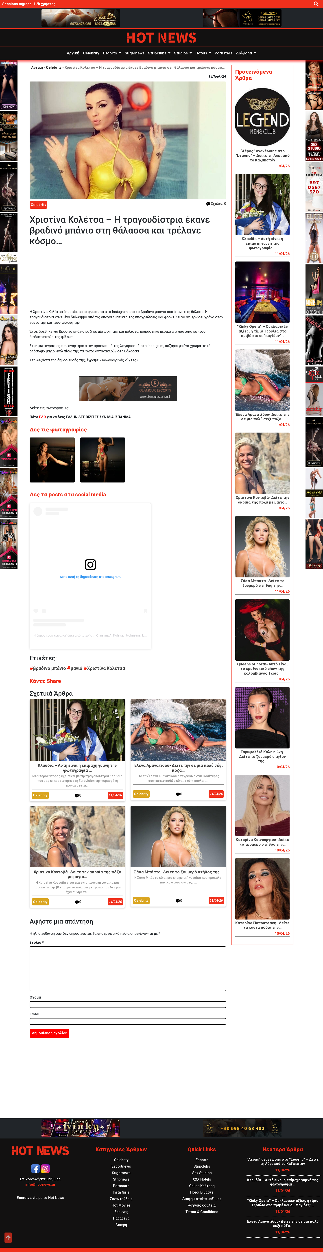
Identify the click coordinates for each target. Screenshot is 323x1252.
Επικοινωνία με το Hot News (40, 1198)
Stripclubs (157, 53)
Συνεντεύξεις (121, 1199)
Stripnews (121, 1179)
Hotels (201, 53)
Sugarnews (134, 53)
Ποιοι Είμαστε (202, 1192)
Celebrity (91, 53)
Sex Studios (202, 1173)
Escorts (110, 53)
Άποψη (121, 1225)
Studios (181, 53)
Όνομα (35, 997)
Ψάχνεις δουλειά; (202, 1205)
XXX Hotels (202, 1179)
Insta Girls (121, 1192)
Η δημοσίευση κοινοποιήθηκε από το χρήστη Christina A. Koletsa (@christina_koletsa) (93, 635)
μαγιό (75, 668)
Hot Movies (121, 1205)
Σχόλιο (37, 942)
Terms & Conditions (202, 1212)
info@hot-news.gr (40, 1184)
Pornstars (223, 53)
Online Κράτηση (202, 1186)
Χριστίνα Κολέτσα (104, 668)
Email (34, 1014)
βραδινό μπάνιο (48, 668)
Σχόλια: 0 (216, 204)
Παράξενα (121, 1218)
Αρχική (73, 53)
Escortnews (121, 1166)
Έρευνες (121, 1212)
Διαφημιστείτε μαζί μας (202, 1199)
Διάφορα (244, 53)
